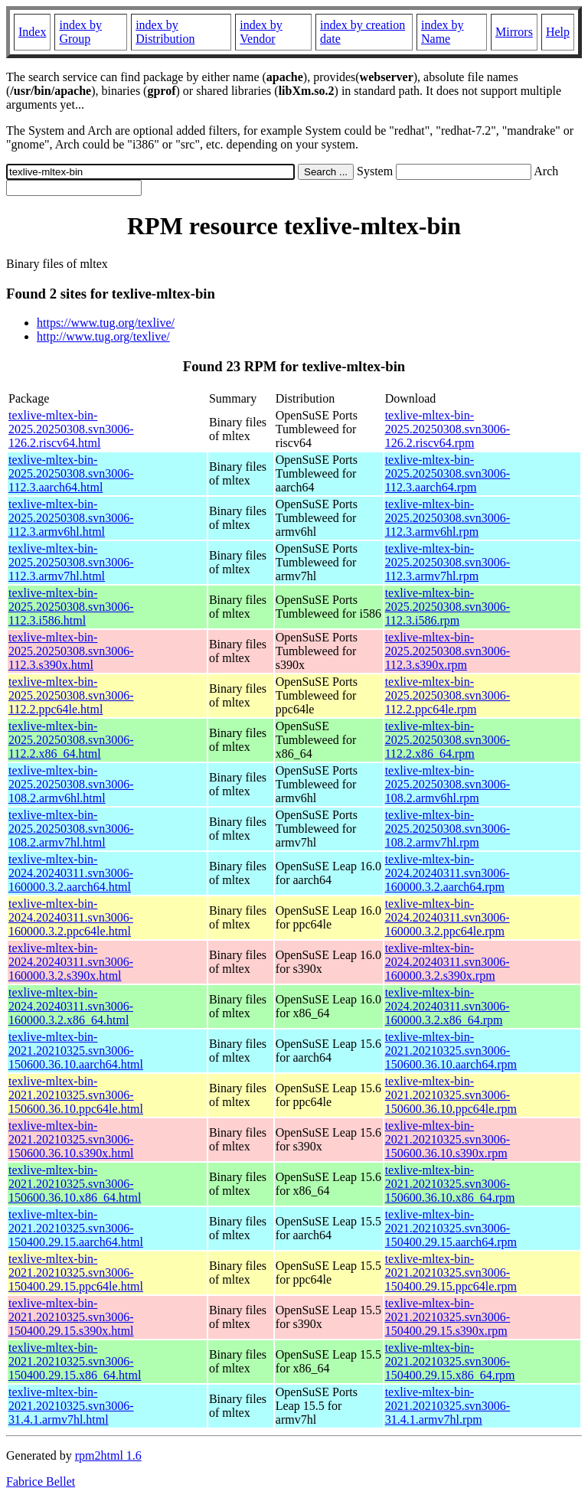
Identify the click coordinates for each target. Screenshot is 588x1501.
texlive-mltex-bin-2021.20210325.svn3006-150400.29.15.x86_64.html (74, 1361)
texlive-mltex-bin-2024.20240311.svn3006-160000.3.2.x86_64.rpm (447, 1006)
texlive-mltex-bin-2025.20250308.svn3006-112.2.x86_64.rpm (448, 740)
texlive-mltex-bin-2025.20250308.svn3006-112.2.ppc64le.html (71, 695)
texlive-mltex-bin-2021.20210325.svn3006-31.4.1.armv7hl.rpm (448, 1405)
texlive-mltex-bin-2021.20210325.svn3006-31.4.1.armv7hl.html (71, 1405)
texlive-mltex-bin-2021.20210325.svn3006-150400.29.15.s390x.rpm (448, 1317)
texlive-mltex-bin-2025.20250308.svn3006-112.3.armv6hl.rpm (448, 518)
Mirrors (514, 31)
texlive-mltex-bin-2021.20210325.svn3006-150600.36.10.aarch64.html (75, 1050)
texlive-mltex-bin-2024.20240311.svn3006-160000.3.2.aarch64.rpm (447, 873)
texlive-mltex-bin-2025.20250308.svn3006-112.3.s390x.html (71, 651)
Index (32, 31)
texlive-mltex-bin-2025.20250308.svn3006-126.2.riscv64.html (71, 429)
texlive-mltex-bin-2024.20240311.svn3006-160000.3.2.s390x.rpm (447, 961)
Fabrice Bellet (40, 1481)
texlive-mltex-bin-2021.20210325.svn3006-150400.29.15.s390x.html (71, 1317)
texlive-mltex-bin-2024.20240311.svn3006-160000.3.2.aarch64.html (70, 873)
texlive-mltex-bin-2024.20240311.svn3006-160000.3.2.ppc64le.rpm (447, 917)
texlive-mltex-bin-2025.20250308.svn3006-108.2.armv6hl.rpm (448, 784)
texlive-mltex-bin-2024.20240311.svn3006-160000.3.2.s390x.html (70, 961)
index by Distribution (165, 31)
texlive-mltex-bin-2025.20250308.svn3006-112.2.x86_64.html (71, 740)
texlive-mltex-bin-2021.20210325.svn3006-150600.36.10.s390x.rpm (448, 1139)
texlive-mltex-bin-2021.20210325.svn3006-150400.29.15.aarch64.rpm (451, 1228)
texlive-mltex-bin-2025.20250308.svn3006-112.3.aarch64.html (71, 473)
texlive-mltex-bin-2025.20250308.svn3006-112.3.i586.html (71, 606)
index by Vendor (261, 31)
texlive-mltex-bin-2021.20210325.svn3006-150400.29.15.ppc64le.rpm (451, 1272)
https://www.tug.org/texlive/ (106, 322)
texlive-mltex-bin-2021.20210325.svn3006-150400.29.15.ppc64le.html (75, 1272)
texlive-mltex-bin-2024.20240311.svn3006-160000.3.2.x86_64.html (70, 1006)
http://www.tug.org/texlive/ (103, 336)
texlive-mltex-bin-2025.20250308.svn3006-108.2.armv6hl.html (71, 784)
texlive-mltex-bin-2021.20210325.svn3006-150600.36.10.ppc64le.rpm (451, 1095)
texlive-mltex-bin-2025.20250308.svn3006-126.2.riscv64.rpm (448, 429)
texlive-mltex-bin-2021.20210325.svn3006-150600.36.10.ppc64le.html (75, 1095)
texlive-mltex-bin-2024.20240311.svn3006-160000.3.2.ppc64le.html (70, 917)
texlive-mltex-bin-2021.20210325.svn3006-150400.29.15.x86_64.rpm (450, 1361)
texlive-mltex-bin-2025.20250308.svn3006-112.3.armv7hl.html (71, 562)
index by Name (442, 31)
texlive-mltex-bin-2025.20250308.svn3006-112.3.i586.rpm (448, 606)
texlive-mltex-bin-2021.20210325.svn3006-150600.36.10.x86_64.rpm (450, 1183)
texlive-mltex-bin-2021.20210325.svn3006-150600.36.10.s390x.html (71, 1139)
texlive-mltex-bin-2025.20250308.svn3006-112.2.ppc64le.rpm (448, 695)
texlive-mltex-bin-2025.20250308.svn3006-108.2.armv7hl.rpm (448, 828)
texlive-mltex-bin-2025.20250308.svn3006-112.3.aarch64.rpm (448, 473)
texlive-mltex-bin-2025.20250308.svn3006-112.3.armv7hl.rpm (448, 562)
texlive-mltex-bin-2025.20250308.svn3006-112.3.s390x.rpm (448, 651)
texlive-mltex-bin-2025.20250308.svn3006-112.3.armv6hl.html (71, 518)
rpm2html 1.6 (108, 1455)
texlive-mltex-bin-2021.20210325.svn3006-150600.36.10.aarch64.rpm (451, 1050)
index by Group (80, 31)
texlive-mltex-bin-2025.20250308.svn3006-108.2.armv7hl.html (71, 828)
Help (558, 31)
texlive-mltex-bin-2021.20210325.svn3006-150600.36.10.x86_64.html (74, 1183)
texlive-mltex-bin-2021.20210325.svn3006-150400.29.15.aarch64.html (75, 1228)
